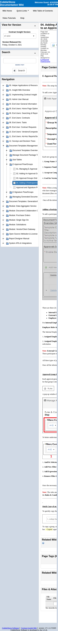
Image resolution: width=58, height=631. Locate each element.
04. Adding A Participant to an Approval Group (35, 183)
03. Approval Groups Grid (26, 178)
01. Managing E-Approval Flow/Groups (32, 169)
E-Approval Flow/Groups (45, 60)
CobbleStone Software (10, 628)
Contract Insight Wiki (29, 628)
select (33, 36)
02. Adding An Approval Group (28, 173)
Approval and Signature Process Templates (34, 187)
